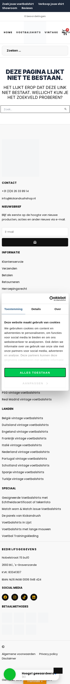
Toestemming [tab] (13, 309)
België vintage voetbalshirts (22, 418)
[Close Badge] (58, 671)
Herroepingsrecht (14, 289)
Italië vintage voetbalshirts (22, 445)
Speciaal (9, 488)
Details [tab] (36, 309)
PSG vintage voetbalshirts (21, 393)
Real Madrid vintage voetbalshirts (27, 399)
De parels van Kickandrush (21, 516)
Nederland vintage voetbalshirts (26, 452)
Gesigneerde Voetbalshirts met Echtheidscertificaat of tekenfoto (26, 500)
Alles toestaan (35, 372)
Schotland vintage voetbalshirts (25, 465)
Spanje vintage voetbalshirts (23, 472)
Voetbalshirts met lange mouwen (26, 529)
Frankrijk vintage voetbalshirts (24, 438)
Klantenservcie (12, 262)
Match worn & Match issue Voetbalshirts (31, 509)
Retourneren (11, 282)
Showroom (9, 8)
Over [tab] (58, 309)
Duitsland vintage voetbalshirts (25, 425)
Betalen (7, 275)
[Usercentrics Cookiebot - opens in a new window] (50, 298)
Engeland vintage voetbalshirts (25, 432)
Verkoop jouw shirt (51, 4)
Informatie (11, 252)
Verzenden (9, 268)
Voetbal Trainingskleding (20, 536)
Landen (7, 409)
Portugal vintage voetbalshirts (24, 459)
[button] (10, 674)
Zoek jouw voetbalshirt (18, 4)
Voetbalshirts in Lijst (17, 522)
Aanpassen (35, 383)
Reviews (27, 8)
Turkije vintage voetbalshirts (23, 479)
